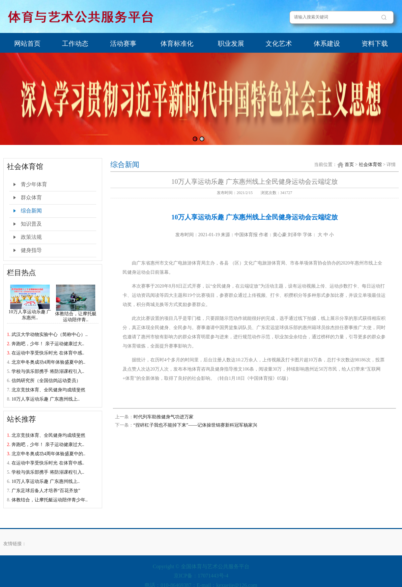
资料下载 (374, 43)
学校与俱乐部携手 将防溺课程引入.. (48, 371)
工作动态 (75, 43)
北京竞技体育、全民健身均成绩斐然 (48, 389)
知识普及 (31, 224)
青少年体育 (34, 184)
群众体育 (31, 197)
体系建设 (327, 43)
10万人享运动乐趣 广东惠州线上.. (46, 399)
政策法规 (31, 237)
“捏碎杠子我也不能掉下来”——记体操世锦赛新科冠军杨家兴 (195, 425)
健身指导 (31, 250)
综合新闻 (31, 210)
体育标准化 (176, 43)
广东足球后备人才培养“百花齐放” (46, 490)
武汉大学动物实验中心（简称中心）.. (50, 334)
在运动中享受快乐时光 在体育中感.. (48, 352)
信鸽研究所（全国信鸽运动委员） (46, 380)
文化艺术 (279, 43)
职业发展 (231, 43)
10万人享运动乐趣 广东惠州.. (30, 312)
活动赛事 (123, 43)
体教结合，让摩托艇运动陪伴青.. (76, 314)
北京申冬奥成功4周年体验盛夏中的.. (48, 362)
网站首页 (27, 43)
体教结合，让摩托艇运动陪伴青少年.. (50, 499)
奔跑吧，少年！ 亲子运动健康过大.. (48, 343)
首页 (349, 164)
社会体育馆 (370, 164)
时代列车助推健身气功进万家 (163, 416)
